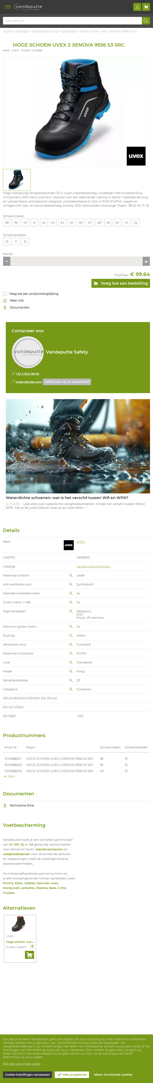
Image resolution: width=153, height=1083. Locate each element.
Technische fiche (18, 805)
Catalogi (22, 31)
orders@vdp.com (29, 382)
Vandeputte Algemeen (93, 566)
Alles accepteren (75, 1074)
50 (117, 223)
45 (71, 223)
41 (34, 223)
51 (126, 223)
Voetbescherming (45, 31)
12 (25, 241)
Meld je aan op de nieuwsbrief (67, 382)
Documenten (16, 308)
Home (7, 31)
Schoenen (69, 31)
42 (43, 223)
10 (6, 241)
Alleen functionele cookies (113, 1074)
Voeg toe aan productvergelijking (33, 294)
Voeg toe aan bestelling (120, 284)
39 (16, 223)
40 (25, 223)
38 (7, 223)
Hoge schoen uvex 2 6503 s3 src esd (32, 942)
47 (89, 223)
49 (108, 223)
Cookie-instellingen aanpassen (27, 1074)
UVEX (80, 542)
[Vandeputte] (28, 7)
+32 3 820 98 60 (27, 374)
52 (135, 223)
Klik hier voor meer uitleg (21, 1063)
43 (53, 223)
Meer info (13, 301)
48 (99, 223)
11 (16, 241)
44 (62, 223)
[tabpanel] (16, 180)
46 (80, 223)
